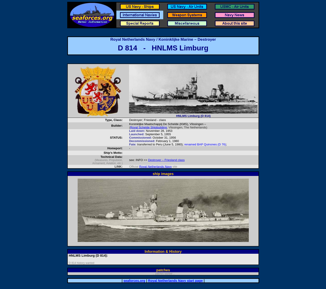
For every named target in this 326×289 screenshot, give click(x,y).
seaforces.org (134, 280)
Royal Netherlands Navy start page (175, 280)
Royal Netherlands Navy (155, 166)
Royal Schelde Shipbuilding (148, 127)
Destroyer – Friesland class (166, 160)
